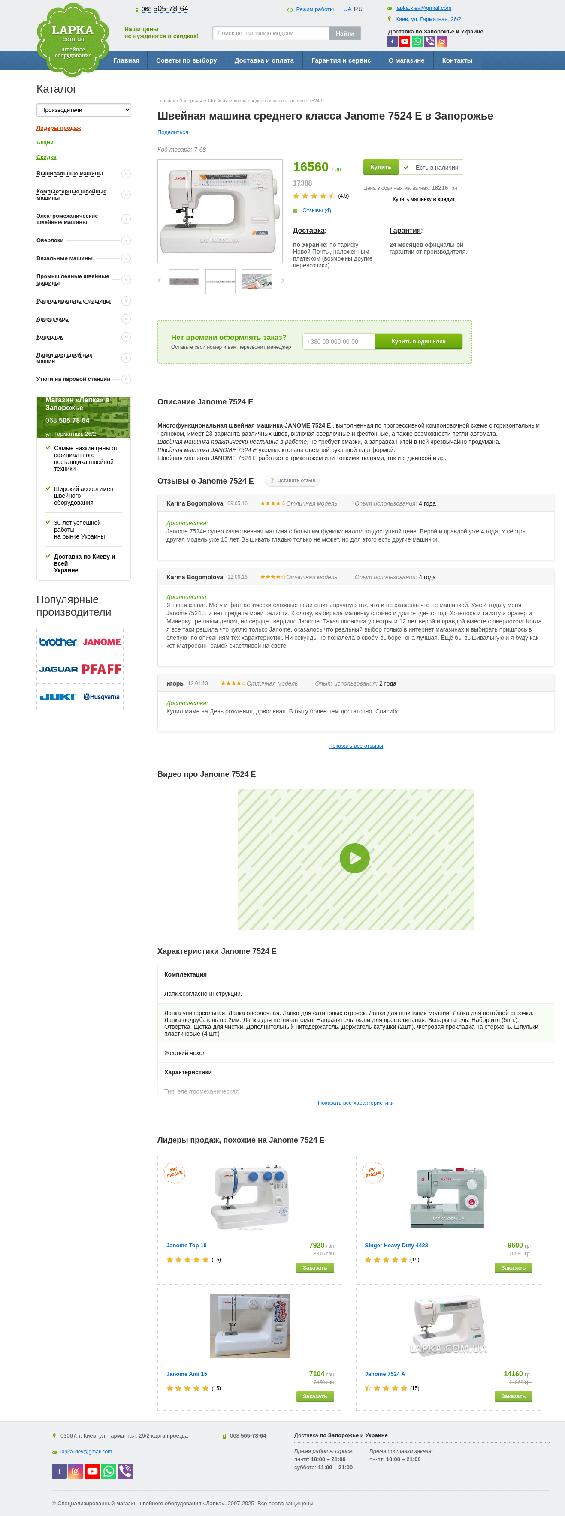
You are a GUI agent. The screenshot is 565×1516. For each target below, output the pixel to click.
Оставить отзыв (296, 480)
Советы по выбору (186, 60)
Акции (45, 142)
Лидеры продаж (58, 128)
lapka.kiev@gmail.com (423, 8)
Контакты (457, 60)
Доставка (309, 230)
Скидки (46, 157)
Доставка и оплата (264, 60)
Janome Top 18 (186, 1245)
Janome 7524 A (385, 1374)
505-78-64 (165, 8)
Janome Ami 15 (186, 1374)
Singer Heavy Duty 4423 (396, 1245)
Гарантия (405, 230)
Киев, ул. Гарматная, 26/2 (429, 19)
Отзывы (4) (316, 210)
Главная (126, 60)
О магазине (407, 60)
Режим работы (315, 9)
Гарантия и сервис (341, 60)
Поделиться (172, 132)
